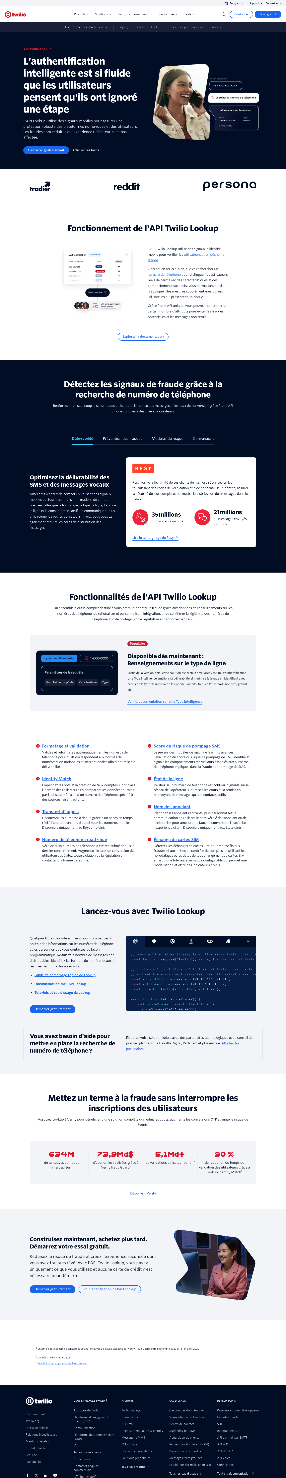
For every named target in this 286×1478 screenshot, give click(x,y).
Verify (141, 27)
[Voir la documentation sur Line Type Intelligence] (164, 702)
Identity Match (56, 778)
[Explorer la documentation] (143, 337)
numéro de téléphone (164, 274)
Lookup (156, 27)
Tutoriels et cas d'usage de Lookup (62, 993)
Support (256, 3)
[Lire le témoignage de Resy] (155, 538)
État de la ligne (168, 778)
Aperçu (125, 27)
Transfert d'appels (60, 811)
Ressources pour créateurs (186, 27)
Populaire (137, 644)
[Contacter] (241, 14)
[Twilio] (15, 14)
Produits (81, 14)
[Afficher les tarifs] (85, 150)
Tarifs (189, 14)
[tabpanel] (143, 505)
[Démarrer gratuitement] (46, 150)
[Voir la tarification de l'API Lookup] (110, 1289)
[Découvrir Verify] (143, 1193)
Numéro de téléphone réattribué (74, 839)
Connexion (273, 3)
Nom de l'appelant (172, 806)
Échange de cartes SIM (176, 839)
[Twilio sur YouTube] (56, 1475)
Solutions (103, 14)
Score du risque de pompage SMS (187, 746)
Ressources (168, 14)
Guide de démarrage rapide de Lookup (65, 975)
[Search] (224, 14)
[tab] (82, 440)
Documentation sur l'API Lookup (60, 984)
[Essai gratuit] (268, 14)
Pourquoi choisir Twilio (134, 14)
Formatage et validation (66, 746)
